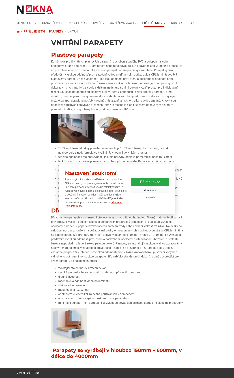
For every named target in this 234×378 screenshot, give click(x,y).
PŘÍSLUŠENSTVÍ (152, 23)
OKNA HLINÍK (76, 23)
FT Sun (33, 373)
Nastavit (150, 197)
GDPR (193, 23)
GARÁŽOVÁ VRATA (122, 23)
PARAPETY (56, 31)
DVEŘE (97, 23)
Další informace (74, 206)
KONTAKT (177, 23)
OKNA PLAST (25, 23)
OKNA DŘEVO (51, 23)
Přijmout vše (150, 182)
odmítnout (116, 202)
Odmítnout (150, 190)
